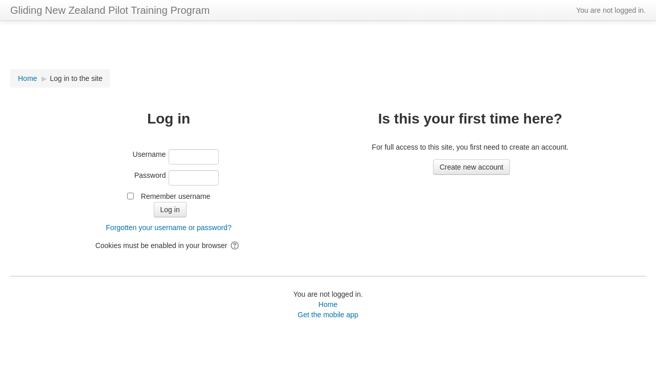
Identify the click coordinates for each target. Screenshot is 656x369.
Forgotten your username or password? (169, 227)
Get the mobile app (328, 315)
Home (327, 304)
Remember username (175, 196)
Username (149, 154)
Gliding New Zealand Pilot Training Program (110, 10)
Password (150, 175)
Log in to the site (76, 78)
